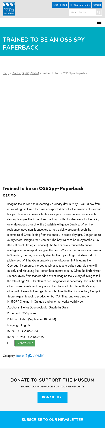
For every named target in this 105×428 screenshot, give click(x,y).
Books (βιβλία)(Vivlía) (25, 73)
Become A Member (80, 5)
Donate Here (52, 397)
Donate (97, 5)
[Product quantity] (9, 343)
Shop (6, 73)
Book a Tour (60, 5)
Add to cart (25, 343)
